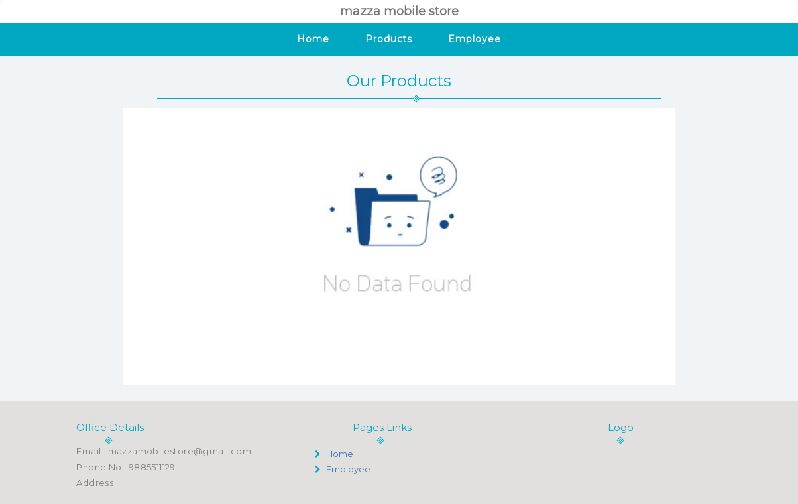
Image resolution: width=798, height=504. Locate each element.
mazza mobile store (399, 11)
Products (388, 39)
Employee (474, 39)
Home (313, 39)
